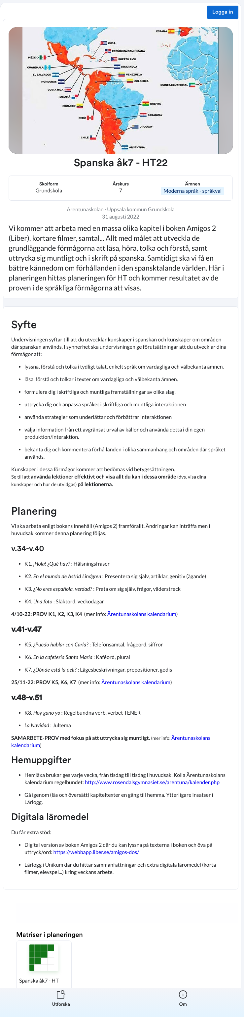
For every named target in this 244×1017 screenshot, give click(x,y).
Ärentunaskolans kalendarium (141, 614)
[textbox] (120, 598)
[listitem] (61, 1002)
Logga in (222, 12)
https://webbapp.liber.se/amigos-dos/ (96, 852)
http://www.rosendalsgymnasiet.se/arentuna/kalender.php (153, 782)
